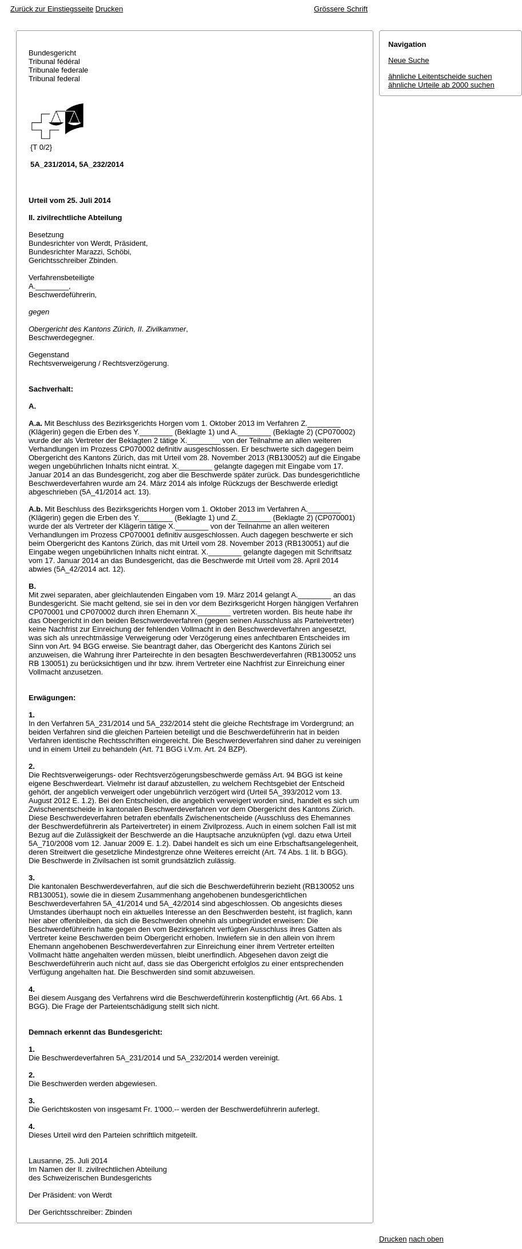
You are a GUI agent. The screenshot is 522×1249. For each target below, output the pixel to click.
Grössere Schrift (341, 9)
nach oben (426, 1239)
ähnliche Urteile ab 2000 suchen (441, 85)
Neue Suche (408, 60)
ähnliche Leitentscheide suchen (440, 76)
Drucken (109, 9)
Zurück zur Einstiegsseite (51, 9)
